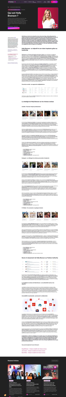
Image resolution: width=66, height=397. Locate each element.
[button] (17, 2)
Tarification (30, 1)
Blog (8, 7)
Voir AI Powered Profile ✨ (13, 28)
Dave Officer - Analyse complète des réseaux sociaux (33, 352)
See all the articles (55, 360)
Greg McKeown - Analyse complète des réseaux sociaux (34, 348)
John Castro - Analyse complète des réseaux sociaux (33, 350)
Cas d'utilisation (34, 2)
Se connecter (45, 1)
